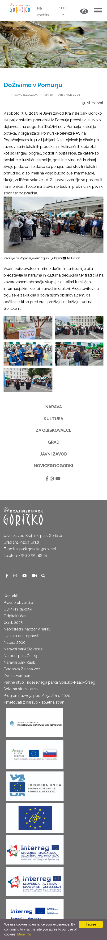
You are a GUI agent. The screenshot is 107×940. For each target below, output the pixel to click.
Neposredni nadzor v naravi (27, 629)
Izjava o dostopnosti (21, 636)
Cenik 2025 (13, 622)
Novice (48, 94)
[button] (84, 11)
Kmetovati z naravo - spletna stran (34, 702)
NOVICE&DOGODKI (26, 94)
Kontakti (11, 596)
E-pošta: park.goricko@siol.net (30, 549)
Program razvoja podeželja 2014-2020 (37, 695)
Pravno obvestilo (18, 602)
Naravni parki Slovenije (23, 649)
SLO (62, 8)
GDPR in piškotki (18, 609)
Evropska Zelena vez (22, 669)
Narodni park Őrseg (20, 655)
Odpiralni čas (15, 616)
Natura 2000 (15, 642)
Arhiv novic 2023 (69, 94)
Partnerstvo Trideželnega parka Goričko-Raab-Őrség (49, 682)
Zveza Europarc (17, 675)
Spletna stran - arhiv (21, 689)
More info (24, 934)
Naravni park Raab (19, 662)
